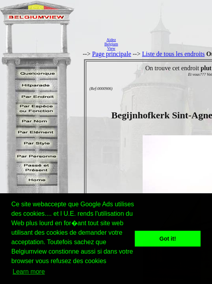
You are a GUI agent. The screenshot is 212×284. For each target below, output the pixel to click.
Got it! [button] (168, 238)
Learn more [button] (29, 271)
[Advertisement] (167, 43)
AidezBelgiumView (111, 43)
